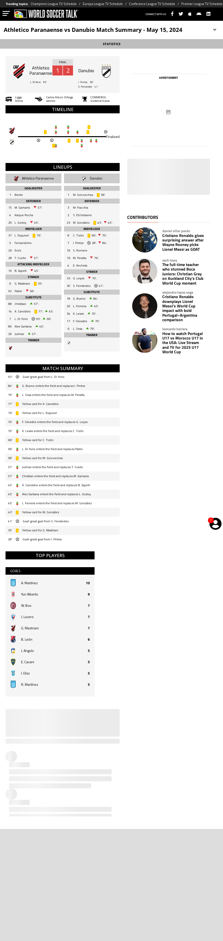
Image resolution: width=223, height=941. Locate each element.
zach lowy (169, 260)
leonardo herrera (174, 329)
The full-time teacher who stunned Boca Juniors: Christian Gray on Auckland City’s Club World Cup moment (182, 273)
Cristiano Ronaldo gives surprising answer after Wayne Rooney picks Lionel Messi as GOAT (183, 242)
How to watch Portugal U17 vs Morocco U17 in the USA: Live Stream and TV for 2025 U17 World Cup (182, 342)
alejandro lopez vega (177, 292)
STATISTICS (111, 44)
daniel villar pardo (176, 231)
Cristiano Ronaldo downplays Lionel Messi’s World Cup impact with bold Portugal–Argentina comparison (179, 308)
